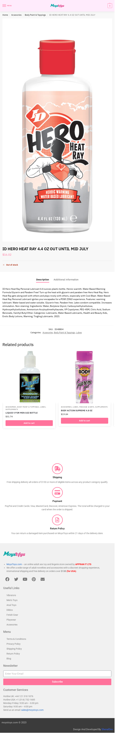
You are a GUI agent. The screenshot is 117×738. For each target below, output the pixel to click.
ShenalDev (107, 729)
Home (5, 15)
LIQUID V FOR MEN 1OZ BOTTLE (22, 412)
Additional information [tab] (66, 279)
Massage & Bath (86, 407)
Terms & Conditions (16, 639)
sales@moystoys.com (32, 710)
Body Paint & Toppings (35, 15)
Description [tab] (42, 279)
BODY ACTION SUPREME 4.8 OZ (76, 410)
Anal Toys (11, 605)
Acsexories (16, 15)
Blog (9, 658)
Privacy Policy (14, 644)
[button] (109, 5)
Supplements (12, 409)
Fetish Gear (12, 615)
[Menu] (7, 5)
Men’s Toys (12, 600)
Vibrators (11, 595)
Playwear (11, 619)
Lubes (79, 332)
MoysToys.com (14, 564)
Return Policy (13, 653)
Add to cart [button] (29, 423)
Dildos (10, 610)
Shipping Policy (14, 648)
